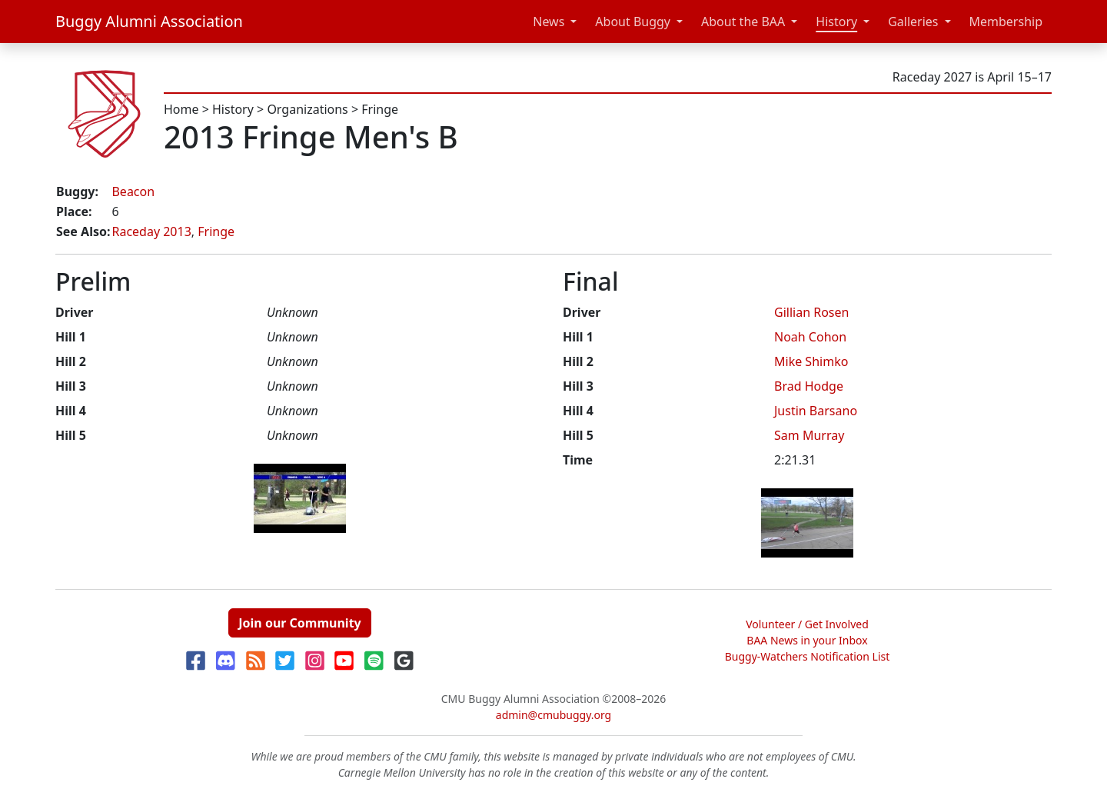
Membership (1006, 21)
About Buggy (632, 21)
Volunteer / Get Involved (807, 624)
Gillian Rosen (811, 312)
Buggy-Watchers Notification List (807, 656)
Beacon (133, 191)
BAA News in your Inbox (806, 640)
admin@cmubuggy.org (553, 714)
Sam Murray (809, 435)
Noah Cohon (810, 336)
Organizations (307, 109)
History (836, 21)
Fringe (379, 109)
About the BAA (743, 21)
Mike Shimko (811, 361)
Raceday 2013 (151, 231)
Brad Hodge (808, 386)
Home (181, 109)
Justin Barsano (815, 410)
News (548, 21)
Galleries (913, 21)
